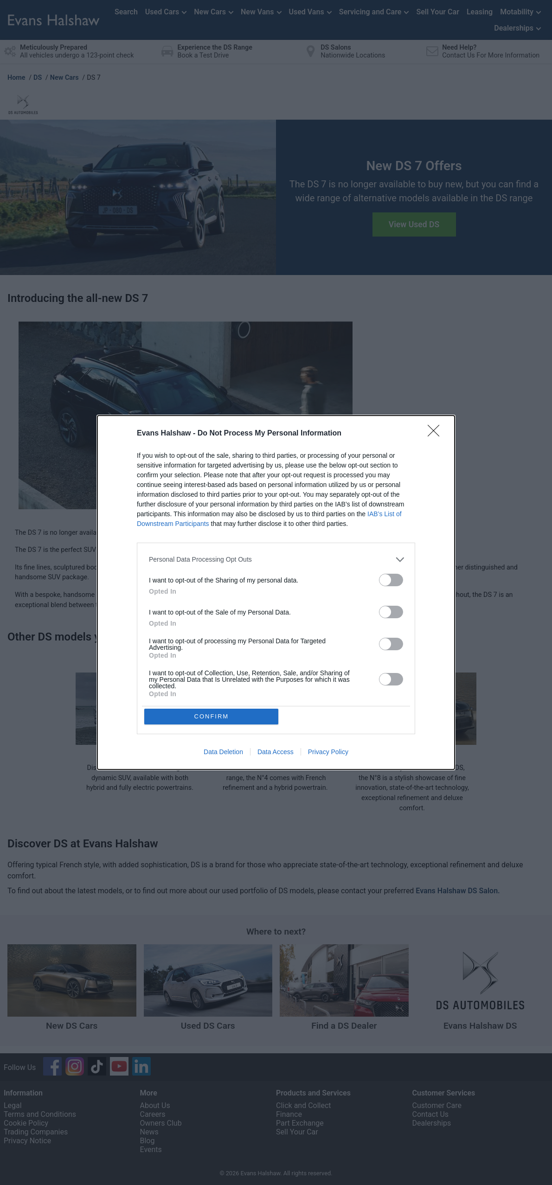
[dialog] (276, 592)
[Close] (436, 433)
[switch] (391, 579)
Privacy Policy (328, 752)
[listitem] (276, 559)
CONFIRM (212, 716)
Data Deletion (223, 752)
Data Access (275, 752)
